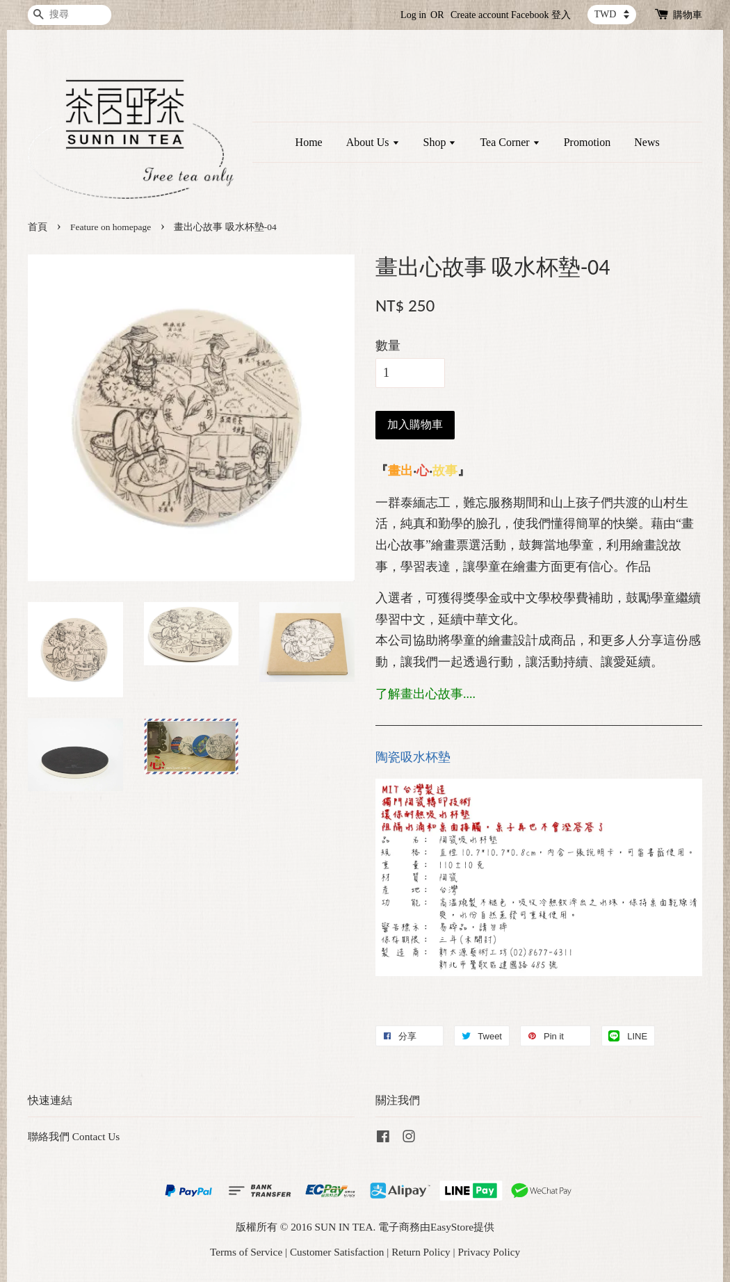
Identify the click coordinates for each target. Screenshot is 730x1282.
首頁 (37, 227)
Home (309, 142)
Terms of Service (246, 1252)
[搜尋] (69, 15)
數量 (387, 345)
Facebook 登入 (541, 15)
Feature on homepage (110, 227)
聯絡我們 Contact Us (74, 1136)
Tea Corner (510, 142)
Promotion (587, 142)
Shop (440, 142)
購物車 (687, 15)
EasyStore (451, 1227)
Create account (480, 15)
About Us (373, 142)
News (646, 142)
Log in (413, 15)
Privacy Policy (488, 1252)
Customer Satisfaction (337, 1252)
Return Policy (421, 1252)
